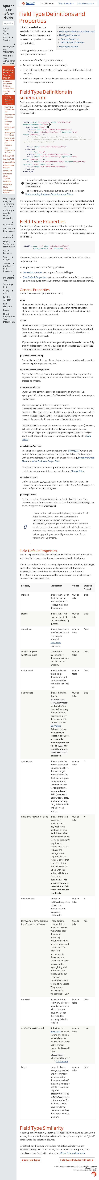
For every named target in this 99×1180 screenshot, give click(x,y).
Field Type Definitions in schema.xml (76, 31)
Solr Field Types (9, 92)
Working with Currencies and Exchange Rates (10, 119)
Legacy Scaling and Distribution (9, 244)
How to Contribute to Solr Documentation (11, 318)
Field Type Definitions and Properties (9, 100)
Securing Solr (8, 285)
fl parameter (62, 1061)
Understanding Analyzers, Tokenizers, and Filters (10, 201)
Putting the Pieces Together (7, 176)
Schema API (7, 170)
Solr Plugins (8, 258)
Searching (8, 223)
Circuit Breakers (7, 252)
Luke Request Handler (8, 191)
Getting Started (8, 39)
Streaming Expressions (9, 230)
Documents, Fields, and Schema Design (9, 72)
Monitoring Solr (8, 278)
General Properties (70, 39)
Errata (6, 310)
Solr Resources (84, 3)
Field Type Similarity (68, 46)
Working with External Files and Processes (10, 141)
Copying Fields (8, 159)
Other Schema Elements (8, 166)
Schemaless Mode (7, 185)
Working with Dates (10, 128)
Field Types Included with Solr (10, 109)
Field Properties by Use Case (10, 150)
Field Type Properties (69, 35)
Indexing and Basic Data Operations (8, 214)
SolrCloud (8, 236)
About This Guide (6, 31)
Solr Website (46, 3)
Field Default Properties (72, 42)
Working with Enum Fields (10, 133)
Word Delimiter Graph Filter (45, 461)
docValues (56, 1031)
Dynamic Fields (9, 162)
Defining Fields (8, 156)
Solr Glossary (7, 305)
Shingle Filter (77, 471)
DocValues (7, 181)
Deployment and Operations (9, 48)
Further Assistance (8, 298)
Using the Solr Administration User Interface (10, 59)
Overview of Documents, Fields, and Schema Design (9, 84)
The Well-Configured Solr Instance (8, 267)
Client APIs (8, 292)
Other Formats (65, 3)
